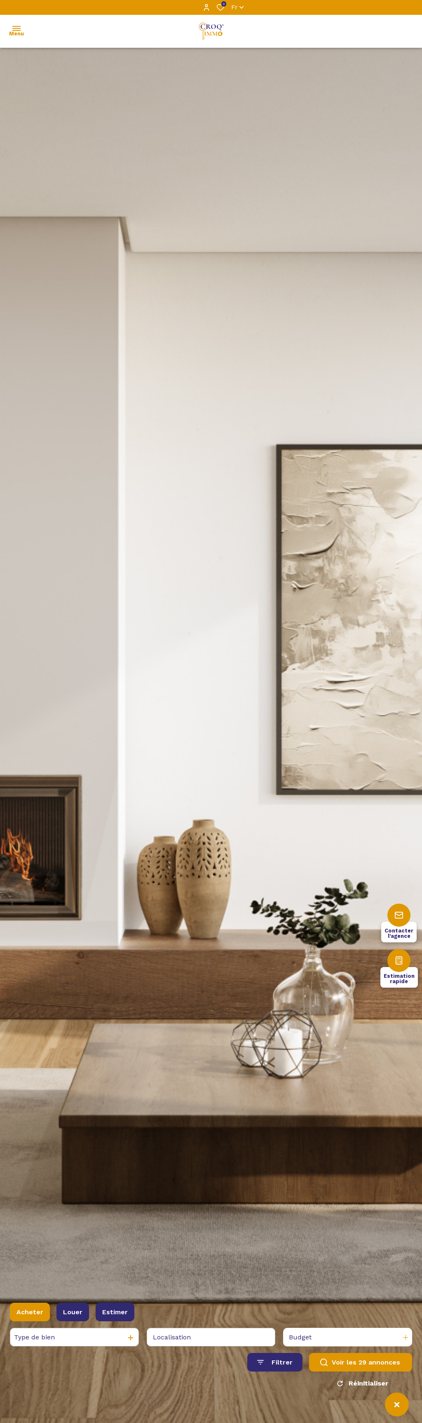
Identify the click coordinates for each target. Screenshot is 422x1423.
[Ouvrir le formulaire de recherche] (274, 1365)
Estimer (115, 1315)
